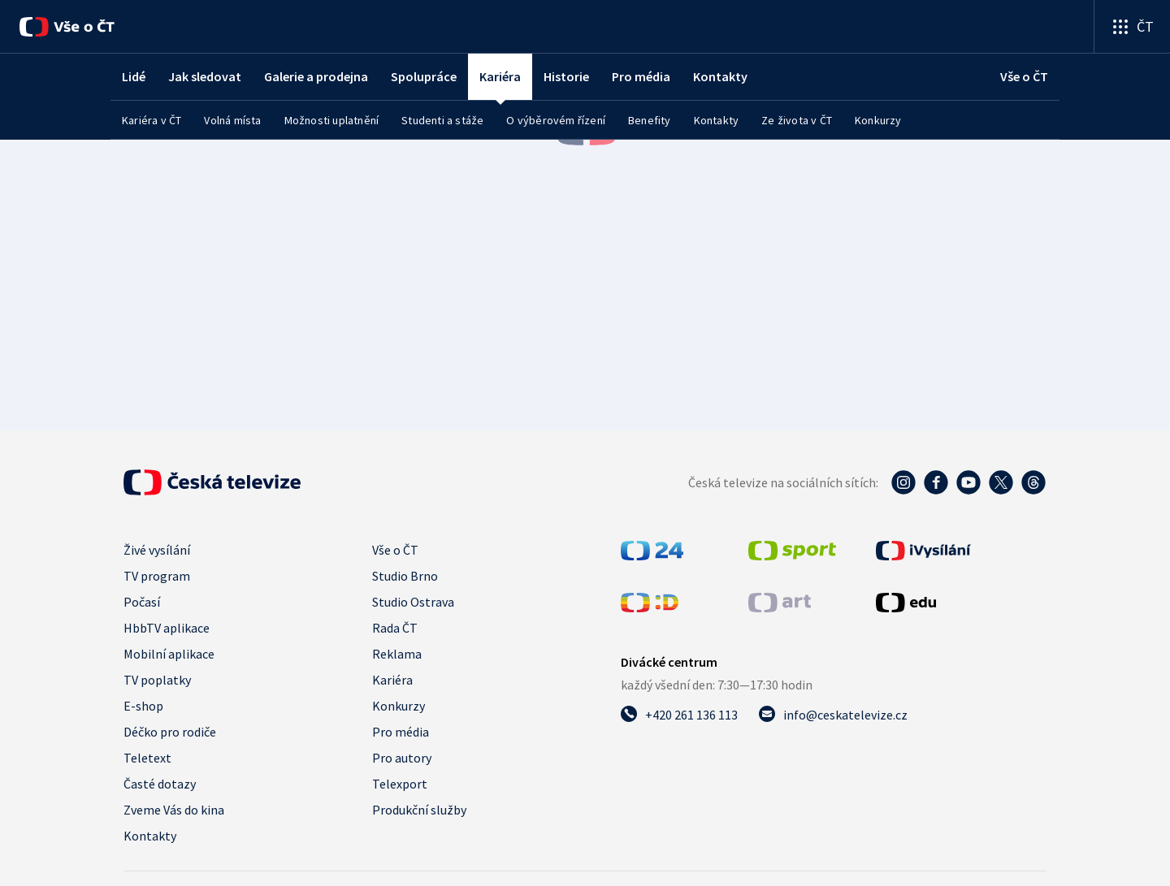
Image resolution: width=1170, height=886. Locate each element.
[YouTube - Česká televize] (969, 482)
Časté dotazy (160, 784)
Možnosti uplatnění (331, 120)
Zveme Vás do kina (174, 810)
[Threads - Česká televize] (1033, 482)
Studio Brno (405, 576)
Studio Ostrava (413, 602)
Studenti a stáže (442, 120)
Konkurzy (878, 120)
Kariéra (392, 680)
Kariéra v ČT (151, 120)
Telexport (399, 784)
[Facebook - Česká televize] (936, 482)
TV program (157, 576)
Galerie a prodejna (316, 76)
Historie (566, 76)
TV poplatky (157, 680)
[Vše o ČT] (67, 27)
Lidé (133, 76)
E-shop (143, 706)
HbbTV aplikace (167, 628)
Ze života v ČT (796, 120)
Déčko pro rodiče (170, 732)
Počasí (142, 602)
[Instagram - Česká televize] (903, 482)
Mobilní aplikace (169, 654)
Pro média (641, 76)
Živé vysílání (157, 550)
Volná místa (232, 120)
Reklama (397, 654)
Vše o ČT (395, 550)
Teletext (147, 758)
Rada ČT (395, 628)
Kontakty (720, 76)
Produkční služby (419, 810)
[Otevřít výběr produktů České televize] (1132, 26)
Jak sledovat (204, 76)
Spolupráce (424, 76)
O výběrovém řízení (555, 120)
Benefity (649, 120)
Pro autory (401, 758)
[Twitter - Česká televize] (1001, 482)
